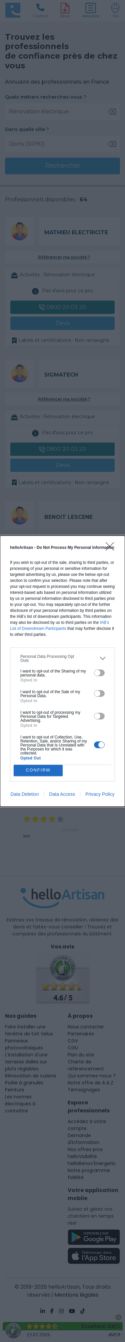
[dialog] (62, 671)
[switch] (99, 673)
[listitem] (62, 659)
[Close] (112, 548)
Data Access (62, 794)
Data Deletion (25, 794)
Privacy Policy (99, 794)
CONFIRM (38, 770)
